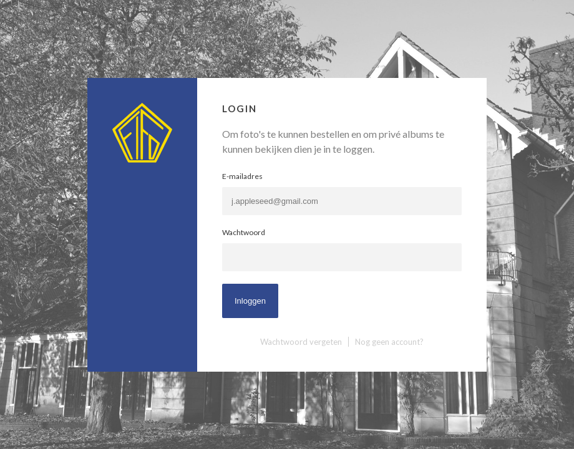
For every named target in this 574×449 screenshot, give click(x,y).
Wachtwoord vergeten (301, 342)
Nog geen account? (389, 342)
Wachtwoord (243, 232)
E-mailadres (242, 176)
